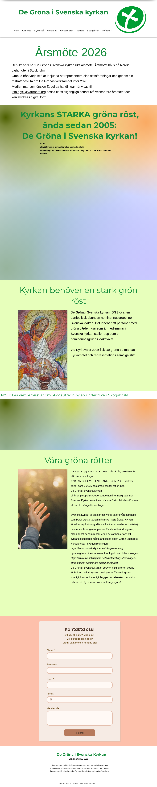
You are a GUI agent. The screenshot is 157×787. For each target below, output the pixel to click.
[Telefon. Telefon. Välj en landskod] (52, 700)
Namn (51, 649)
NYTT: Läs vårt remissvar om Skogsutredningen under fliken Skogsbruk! (64, 395)
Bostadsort (53, 664)
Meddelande (53, 708)
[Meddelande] (79, 718)
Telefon (50, 693)
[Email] (78, 685)
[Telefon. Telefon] (83, 699)
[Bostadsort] (78, 670)
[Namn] (78, 656)
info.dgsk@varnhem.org (29, 92)
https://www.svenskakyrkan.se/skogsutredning (97, 548)
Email (50, 679)
